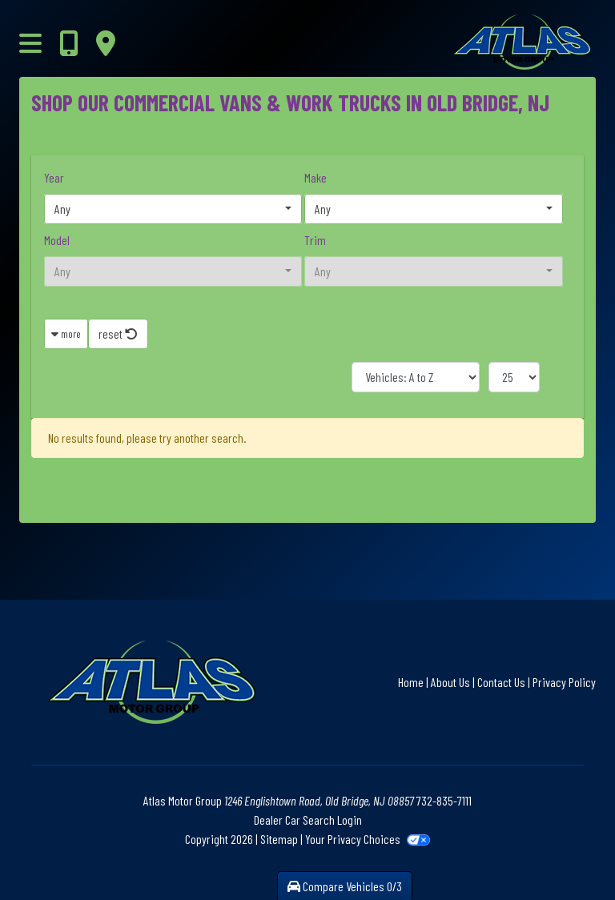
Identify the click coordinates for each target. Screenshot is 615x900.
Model (57, 239)
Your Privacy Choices (367, 838)
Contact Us (501, 681)
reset (118, 333)
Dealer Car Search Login (308, 819)
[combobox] (173, 209)
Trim (315, 239)
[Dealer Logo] (482, 42)
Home (411, 681)
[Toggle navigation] (30, 42)
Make (315, 177)
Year (54, 177)
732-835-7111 (444, 800)
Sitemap (279, 838)
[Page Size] (514, 377)
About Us (450, 681)
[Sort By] (416, 377)
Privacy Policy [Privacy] (564, 681)
